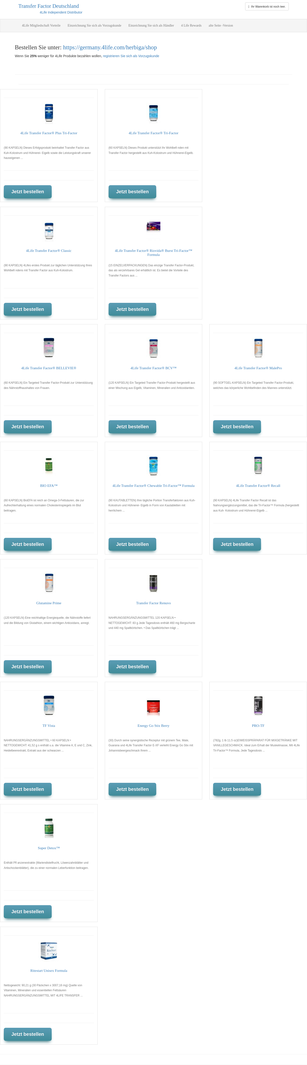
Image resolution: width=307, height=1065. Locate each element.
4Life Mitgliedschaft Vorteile (41, 25)
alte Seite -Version (221, 25)
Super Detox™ (49, 848)
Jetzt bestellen (27, 191)
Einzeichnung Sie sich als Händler (151, 25)
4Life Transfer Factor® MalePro (258, 368)
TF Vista (48, 726)
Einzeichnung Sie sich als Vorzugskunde (94, 25)
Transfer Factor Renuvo (153, 603)
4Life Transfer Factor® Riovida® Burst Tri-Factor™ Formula (153, 253)
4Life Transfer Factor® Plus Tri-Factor (48, 133)
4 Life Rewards (191, 25)
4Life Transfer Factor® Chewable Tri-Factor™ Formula (153, 486)
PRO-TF (258, 726)
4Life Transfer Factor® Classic (49, 251)
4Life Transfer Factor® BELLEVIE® (48, 368)
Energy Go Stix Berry (153, 726)
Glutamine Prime (48, 603)
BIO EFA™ (48, 486)
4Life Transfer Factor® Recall (258, 486)
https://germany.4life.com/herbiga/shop (110, 47)
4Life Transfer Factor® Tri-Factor (154, 133)
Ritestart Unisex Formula (48, 970)
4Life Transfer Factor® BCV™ (154, 368)
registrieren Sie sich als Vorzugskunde (131, 56)
